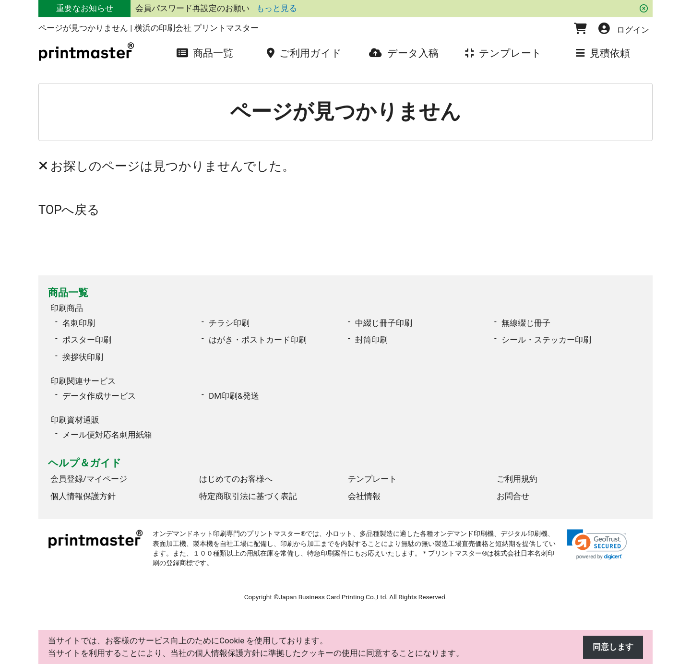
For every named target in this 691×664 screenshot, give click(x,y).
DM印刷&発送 (234, 396)
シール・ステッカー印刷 (546, 339)
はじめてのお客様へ (236, 479)
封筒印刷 (371, 339)
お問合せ (513, 496)
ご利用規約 (517, 479)
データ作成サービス (99, 396)
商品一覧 (68, 292)
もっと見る (276, 8)
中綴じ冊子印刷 (383, 323)
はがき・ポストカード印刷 (258, 339)
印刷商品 (66, 308)
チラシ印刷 (229, 323)
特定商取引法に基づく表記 (248, 496)
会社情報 (364, 496)
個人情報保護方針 (83, 496)
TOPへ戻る (69, 209)
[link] (597, 544)
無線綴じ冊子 (525, 323)
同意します (613, 647)
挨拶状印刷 (82, 357)
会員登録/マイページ (88, 479)
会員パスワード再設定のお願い (193, 8)
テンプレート (372, 479)
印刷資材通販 (74, 420)
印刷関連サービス (83, 381)
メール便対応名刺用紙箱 (107, 434)
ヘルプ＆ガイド (84, 463)
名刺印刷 (78, 323)
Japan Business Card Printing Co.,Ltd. (333, 597)
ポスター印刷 (86, 339)
